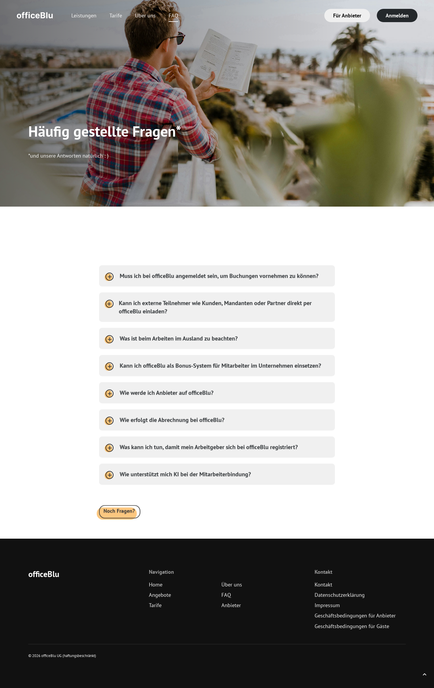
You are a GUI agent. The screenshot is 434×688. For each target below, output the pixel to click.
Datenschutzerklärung (340, 594)
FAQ (173, 15)
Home (155, 584)
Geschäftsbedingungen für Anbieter (355, 615)
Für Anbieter (347, 15)
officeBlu (35, 15)
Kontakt (323, 584)
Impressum (327, 605)
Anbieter (231, 605)
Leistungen (83, 15)
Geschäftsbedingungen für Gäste (352, 626)
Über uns (145, 15)
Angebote (160, 594)
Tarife (115, 15)
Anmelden (397, 15)
